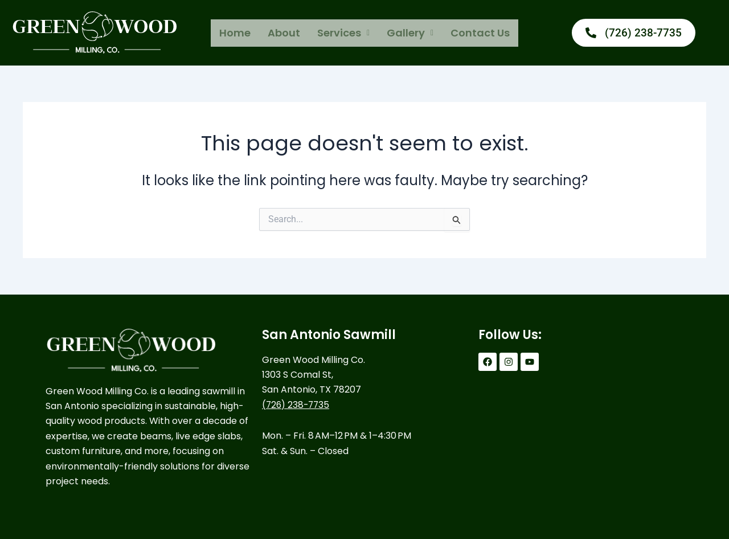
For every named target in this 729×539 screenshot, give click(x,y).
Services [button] (343, 33)
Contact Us (480, 33)
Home (235, 33)
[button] (343, 33)
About (284, 33)
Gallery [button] (410, 33)
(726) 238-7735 (297, 404)
